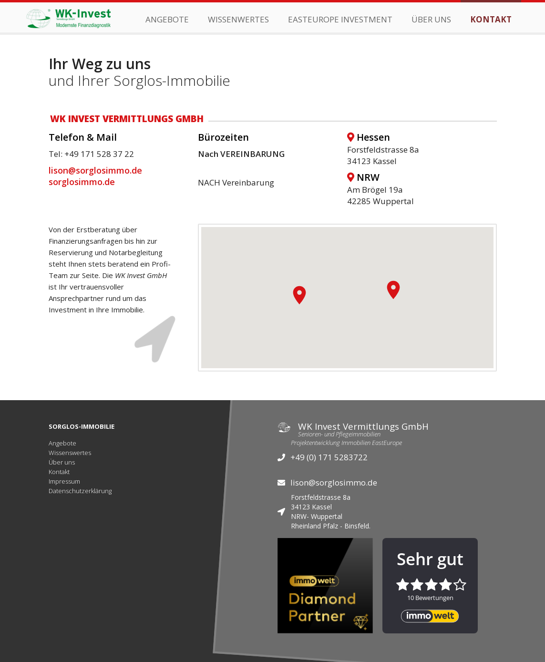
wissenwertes (238, 19)
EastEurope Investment (340, 19)
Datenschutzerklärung (80, 490)
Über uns (62, 462)
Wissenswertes (70, 452)
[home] (68, 17)
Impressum (64, 481)
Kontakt (491, 19)
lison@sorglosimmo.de (95, 170)
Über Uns (431, 19)
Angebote (167, 19)
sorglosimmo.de (82, 181)
